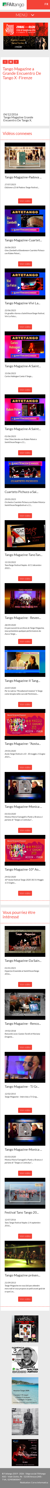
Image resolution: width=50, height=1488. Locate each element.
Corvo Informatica (39, 1482)
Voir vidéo (25, 200)
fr (47, 4)
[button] (25, 158)
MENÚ (25, 14)
